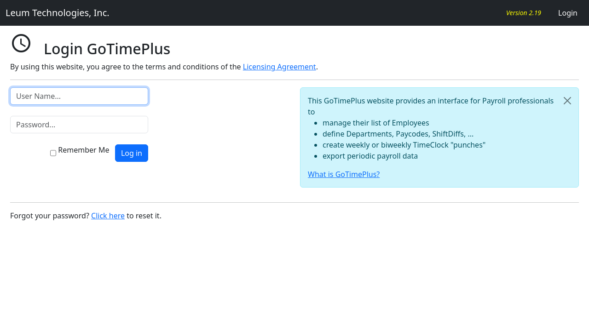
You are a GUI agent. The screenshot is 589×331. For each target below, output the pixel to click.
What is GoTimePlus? (344, 174)
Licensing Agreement (279, 67)
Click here (108, 216)
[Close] (567, 101)
